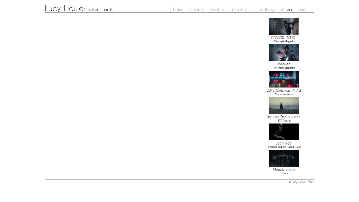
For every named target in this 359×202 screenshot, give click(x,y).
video (286, 9)
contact (306, 9)
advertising (263, 9)
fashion (217, 9)
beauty (196, 9)
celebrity (238, 9)
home (178, 9)
